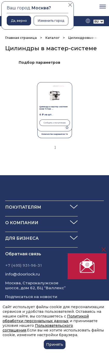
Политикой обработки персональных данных (46, 318)
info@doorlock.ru (22, 274)
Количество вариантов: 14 (54, 134)
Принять (54, 344)
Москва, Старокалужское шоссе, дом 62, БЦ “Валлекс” (35, 285)
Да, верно (19, 21)
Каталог (52, 38)
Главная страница (21, 38)
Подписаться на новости (31, 296)
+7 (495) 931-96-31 (23, 265)
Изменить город (51, 21)
